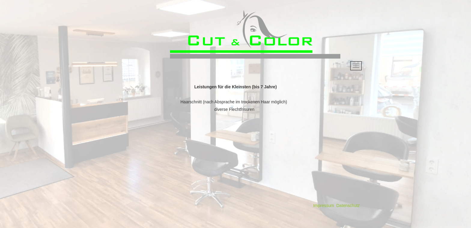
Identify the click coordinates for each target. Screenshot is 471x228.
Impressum (323, 205)
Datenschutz (348, 205)
